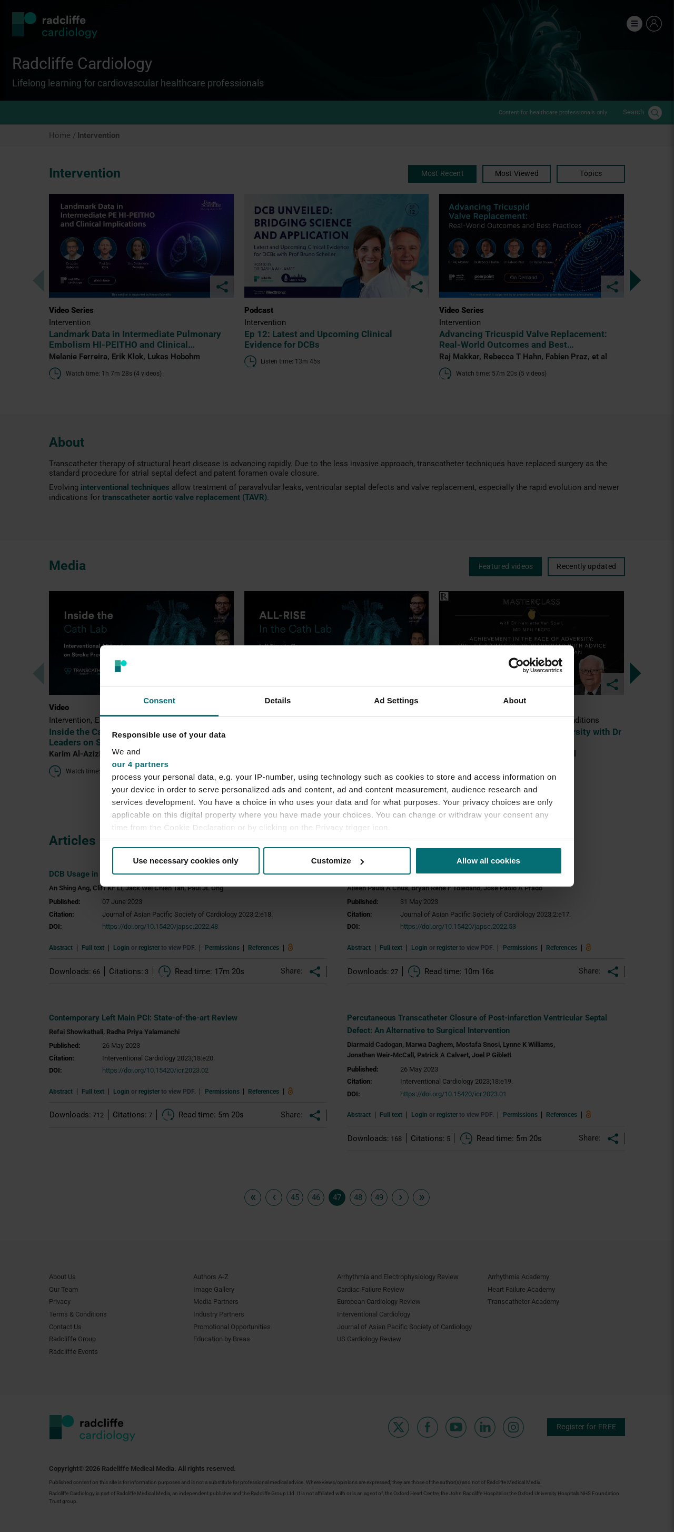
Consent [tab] (159, 700)
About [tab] (515, 700)
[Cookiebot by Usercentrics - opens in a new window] (516, 665)
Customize (337, 860)
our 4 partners (140, 764)
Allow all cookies (488, 860)
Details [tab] (278, 700)
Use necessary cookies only (185, 860)
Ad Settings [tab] (396, 700)
